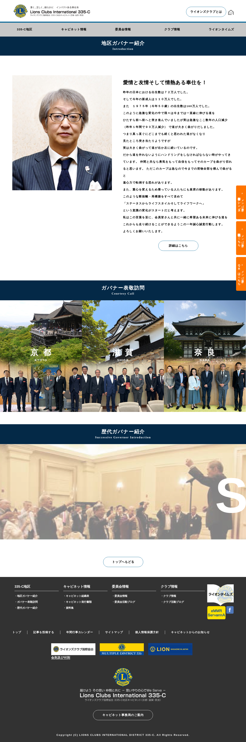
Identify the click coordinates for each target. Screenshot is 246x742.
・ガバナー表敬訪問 (26, 601)
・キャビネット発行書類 (77, 601)
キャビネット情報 (76, 586)
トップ (16, 632)
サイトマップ (114, 632)
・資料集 (68, 607)
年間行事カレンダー (79, 632)
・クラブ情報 (168, 595)
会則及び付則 (60, 657)
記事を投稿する (43, 632)
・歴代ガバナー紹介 (26, 607)
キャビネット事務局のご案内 (123, 715)
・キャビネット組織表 (76, 595)
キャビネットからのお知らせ (190, 632)
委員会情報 (120, 586)
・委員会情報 (119, 595)
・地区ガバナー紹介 (26, 595)
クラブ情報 (169, 586)
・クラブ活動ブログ (172, 601)
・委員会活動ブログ (123, 601)
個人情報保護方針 (147, 632)
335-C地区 (22, 586)
